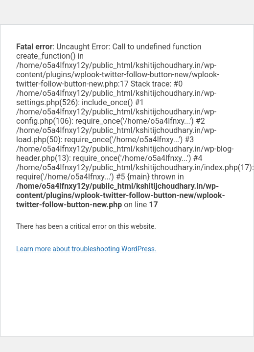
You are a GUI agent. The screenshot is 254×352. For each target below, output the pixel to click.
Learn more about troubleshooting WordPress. (86, 249)
